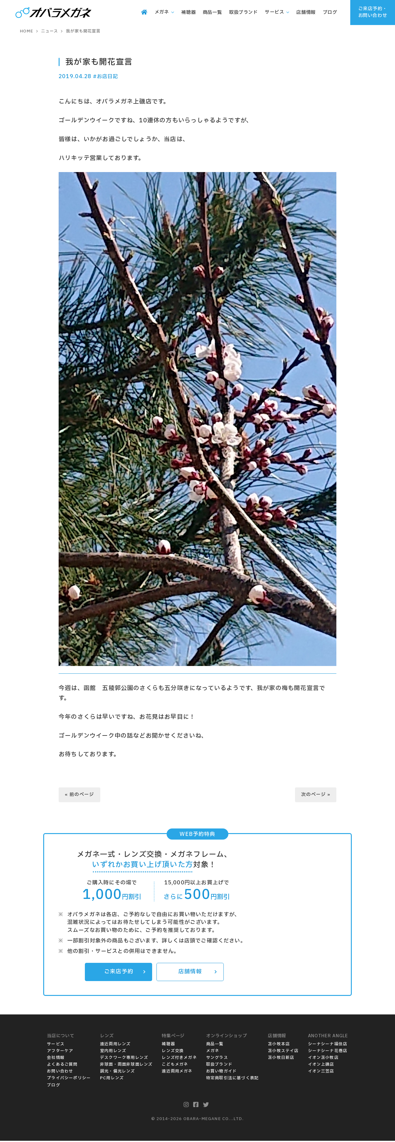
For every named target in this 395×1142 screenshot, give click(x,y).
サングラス (217, 1059)
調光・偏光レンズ (117, 1072)
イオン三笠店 (321, 1072)
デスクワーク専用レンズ (124, 1059)
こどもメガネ (175, 1066)
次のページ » (315, 795)
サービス (55, 1045)
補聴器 (168, 1045)
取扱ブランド (219, 1066)
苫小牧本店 (279, 1045)
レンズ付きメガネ (179, 1059)
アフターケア (60, 1052)
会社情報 (55, 1059)
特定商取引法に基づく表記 (232, 1080)
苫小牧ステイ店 (283, 1052)
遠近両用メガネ (177, 1072)
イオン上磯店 (321, 1066)
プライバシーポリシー (69, 1080)
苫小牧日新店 (281, 1059)
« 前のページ (79, 795)
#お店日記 (106, 76)
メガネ (212, 1052)
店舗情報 (197, 973)
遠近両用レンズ (115, 1045)
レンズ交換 (173, 1052)
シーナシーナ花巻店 (327, 1052)
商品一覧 (215, 1045)
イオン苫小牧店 (323, 1059)
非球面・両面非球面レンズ (126, 1066)
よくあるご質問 (62, 1066)
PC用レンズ (112, 1080)
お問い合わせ (60, 1072)
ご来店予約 (124, 973)
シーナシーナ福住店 (327, 1045)
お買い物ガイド (221, 1072)
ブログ (53, 1086)
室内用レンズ (113, 1052)
